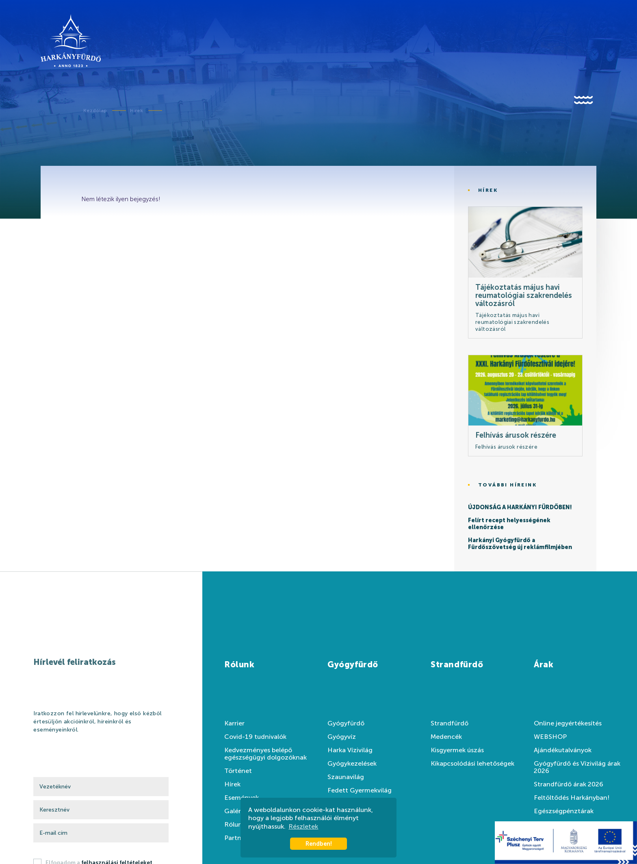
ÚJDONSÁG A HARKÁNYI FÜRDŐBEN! (520, 507)
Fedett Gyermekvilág (359, 790)
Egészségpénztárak (564, 811)
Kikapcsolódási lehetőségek (472, 763)
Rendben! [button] (319, 843)
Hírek (136, 110)
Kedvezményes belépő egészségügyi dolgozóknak (265, 754)
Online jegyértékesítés (568, 723)
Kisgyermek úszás (457, 750)
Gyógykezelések (352, 763)
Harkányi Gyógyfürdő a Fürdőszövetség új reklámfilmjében (520, 544)
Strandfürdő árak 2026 (568, 784)
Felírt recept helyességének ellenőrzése (509, 524)
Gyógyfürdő (345, 723)
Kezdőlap (95, 110)
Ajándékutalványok (563, 750)
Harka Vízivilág (350, 750)
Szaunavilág (345, 777)
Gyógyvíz (341, 736)
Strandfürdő (449, 723)
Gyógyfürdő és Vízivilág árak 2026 (577, 767)
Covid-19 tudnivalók (255, 736)
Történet (238, 771)
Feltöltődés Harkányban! (571, 797)
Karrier (234, 723)
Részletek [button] (303, 826)
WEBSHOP (550, 736)
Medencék (446, 736)
